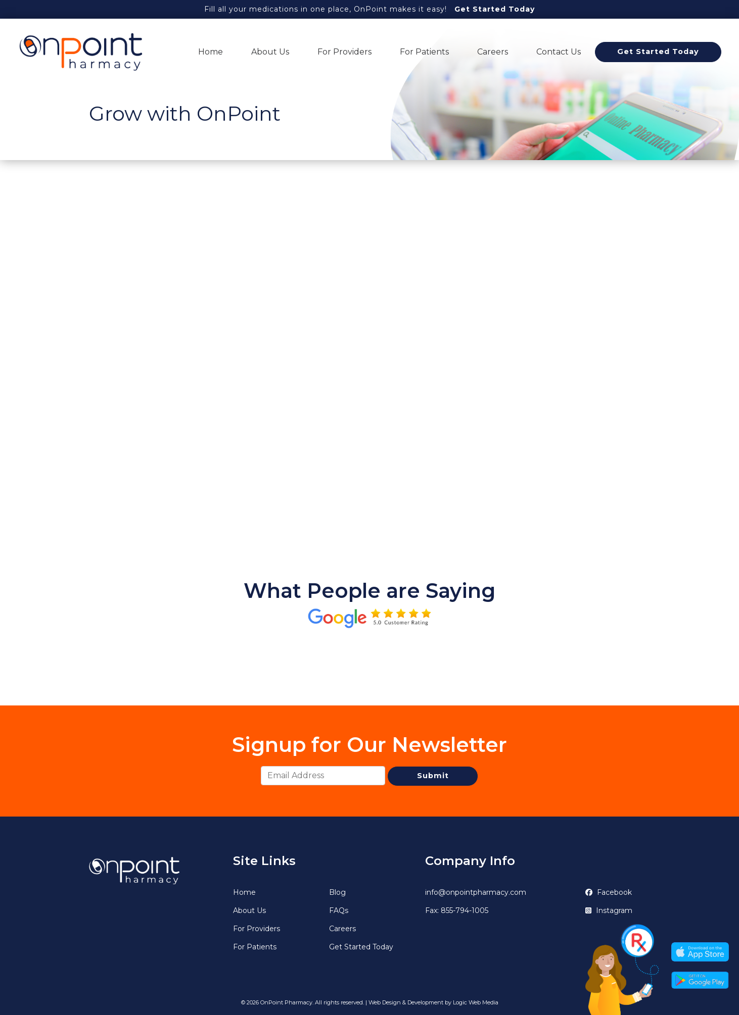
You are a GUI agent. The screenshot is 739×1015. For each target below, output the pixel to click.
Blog (337, 892)
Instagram (608, 910)
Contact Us (558, 52)
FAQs (338, 910)
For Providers (344, 52)
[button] (89, 655)
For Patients (424, 52)
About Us (270, 52)
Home (210, 52)
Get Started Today (494, 9)
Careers (492, 52)
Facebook (608, 892)
